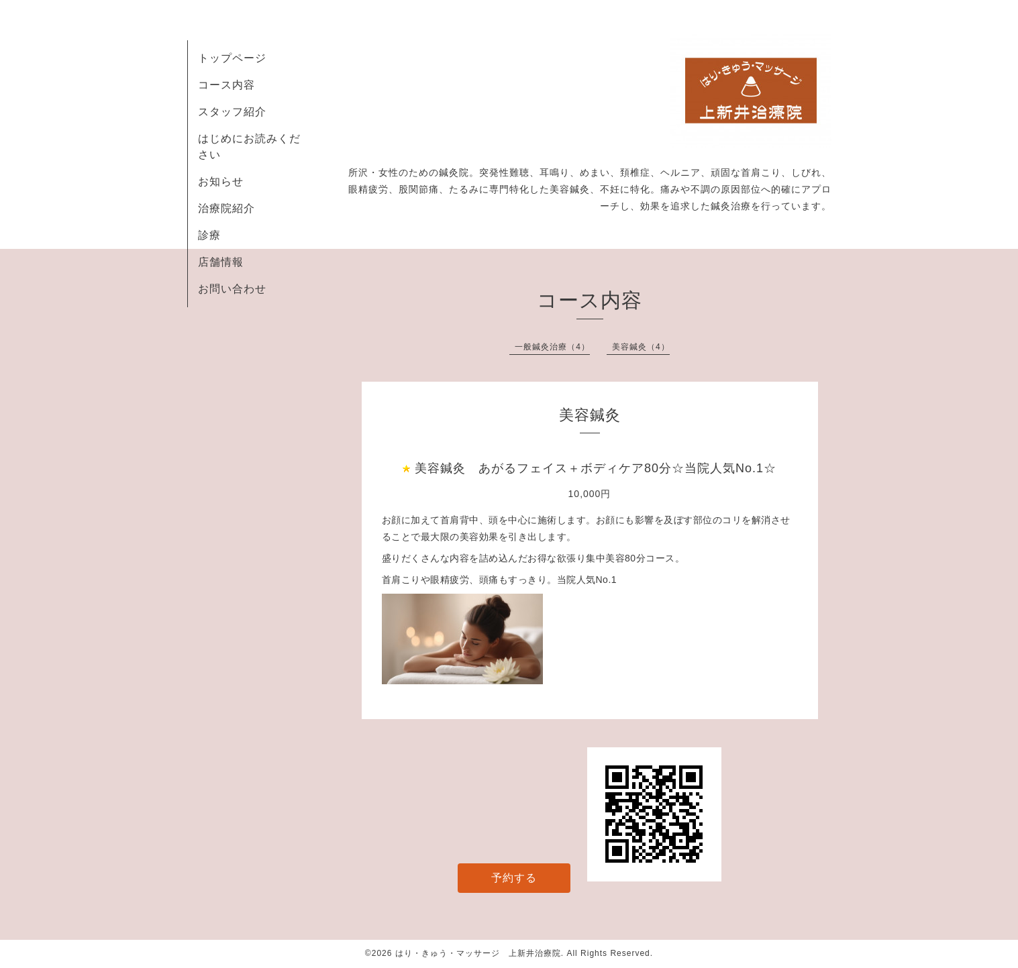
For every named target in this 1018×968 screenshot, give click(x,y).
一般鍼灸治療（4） (552, 347)
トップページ (232, 58)
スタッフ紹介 (232, 111)
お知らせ (221, 181)
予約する (514, 877)
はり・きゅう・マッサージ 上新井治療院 (478, 953)
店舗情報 (221, 262)
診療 (209, 235)
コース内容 (226, 85)
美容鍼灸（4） (641, 347)
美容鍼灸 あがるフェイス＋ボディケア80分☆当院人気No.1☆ (595, 468)
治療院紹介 (226, 208)
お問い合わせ (232, 288)
